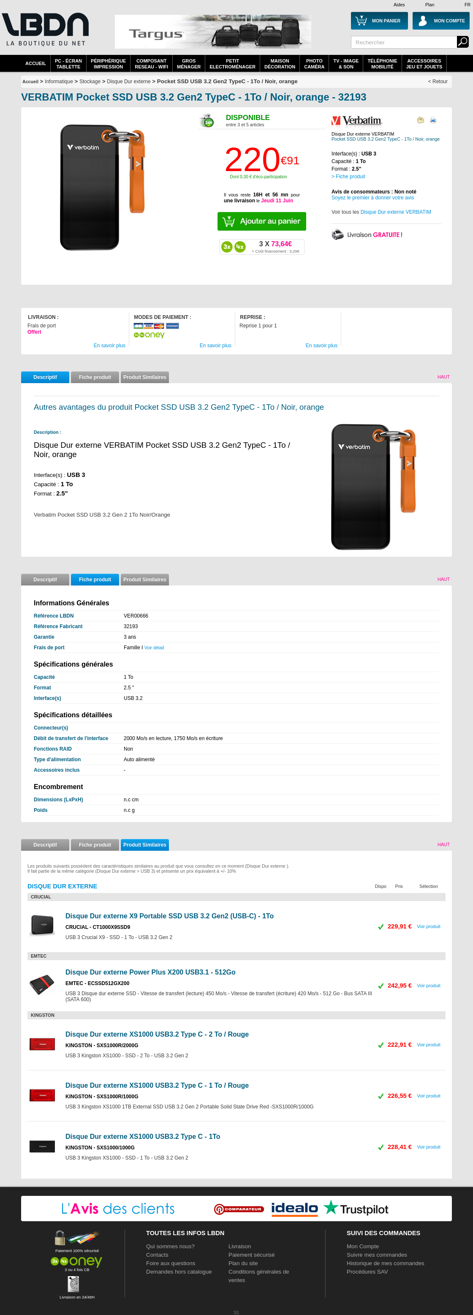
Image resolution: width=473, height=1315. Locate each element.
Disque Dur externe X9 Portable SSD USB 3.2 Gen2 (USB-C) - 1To (169, 916)
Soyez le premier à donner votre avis (373, 198)
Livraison (239, 1246)
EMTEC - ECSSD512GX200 (97, 983)
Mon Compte (363, 1246)
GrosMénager (189, 63)
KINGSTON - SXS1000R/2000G (102, 1045)
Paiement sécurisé (251, 1255)
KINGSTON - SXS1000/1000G (100, 1148)
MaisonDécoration (279, 63)
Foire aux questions (170, 1263)
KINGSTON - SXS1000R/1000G (102, 1097)
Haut (444, 376)
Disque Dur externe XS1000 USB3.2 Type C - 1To (142, 1136)
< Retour (438, 81)
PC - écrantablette (68, 63)
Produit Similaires (144, 377)
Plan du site (243, 1263)
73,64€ (275, 246)
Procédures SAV (367, 1272)
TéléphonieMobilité (382, 63)
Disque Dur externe (128, 81)
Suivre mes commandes (377, 1255)
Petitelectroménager (232, 63)
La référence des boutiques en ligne (44, 35)
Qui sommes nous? (170, 1246)
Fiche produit (95, 377)
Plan (429, 4)
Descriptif (45, 377)
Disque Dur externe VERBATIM (396, 212)
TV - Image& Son (346, 63)
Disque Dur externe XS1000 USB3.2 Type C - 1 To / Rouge (157, 1085)
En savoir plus (109, 345)
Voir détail (154, 647)
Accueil (35, 63)
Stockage (90, 81)
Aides (399, 4)
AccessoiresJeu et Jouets (424, 63)
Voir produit (428, 926)
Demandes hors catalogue (179, 1272)
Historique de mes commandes (385, 1263)
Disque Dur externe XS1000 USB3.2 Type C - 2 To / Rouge (157, 1034)
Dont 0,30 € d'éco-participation (258, 176)
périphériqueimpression (108, 63)
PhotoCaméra (314, 63)
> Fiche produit (348, 177)
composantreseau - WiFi (151, 63)
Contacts (157, 1255)
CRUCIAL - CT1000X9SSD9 (97, 927)
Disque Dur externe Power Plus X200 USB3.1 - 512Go (150, 972)
